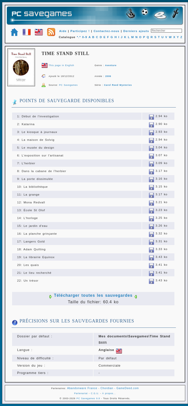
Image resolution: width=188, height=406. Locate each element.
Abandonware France (82, 388)
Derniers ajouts (136, 31)
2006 (108, 76)
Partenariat (81, 393)
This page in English (61, 65)
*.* (79, 37)
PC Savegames (68, 85)
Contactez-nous (106, 31)
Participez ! (80, 31)
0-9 (84, 37)
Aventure (111, 65)
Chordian (107, 388)
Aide (63, 31)
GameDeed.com (127, 388)
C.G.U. (95, 393)
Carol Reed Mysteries (118, 85)
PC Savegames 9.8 (88, 398)
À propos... (109, 393)
